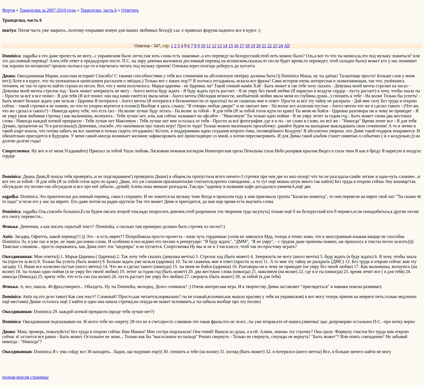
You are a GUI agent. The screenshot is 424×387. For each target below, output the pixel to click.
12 (214, 45)
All (287, 45)
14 (225, 45)
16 (236, 45)
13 (219, 45)
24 (281, 45)
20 (258, 45)
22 (269, 45)
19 (253, 45)
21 (264, 45)
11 (208, 45)
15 (231, 45)
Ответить (130, 10)
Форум (8, 10)
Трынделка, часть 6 (99, 10)
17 (242, 45)
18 (247, 45)
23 (275, 45)
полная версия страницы (25, 377)
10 (203, 45)
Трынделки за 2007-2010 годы (47, 10)
